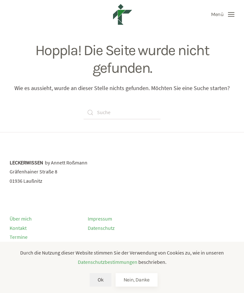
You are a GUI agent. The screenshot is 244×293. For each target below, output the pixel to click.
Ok (100, 280)
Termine (19, 237)
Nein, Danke (137, 280)
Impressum (100, 218)
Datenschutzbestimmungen (107, 262)
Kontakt (18, 228)
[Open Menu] (222, 14)
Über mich (21, 218)
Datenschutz (101, 228)
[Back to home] (122, 14)
